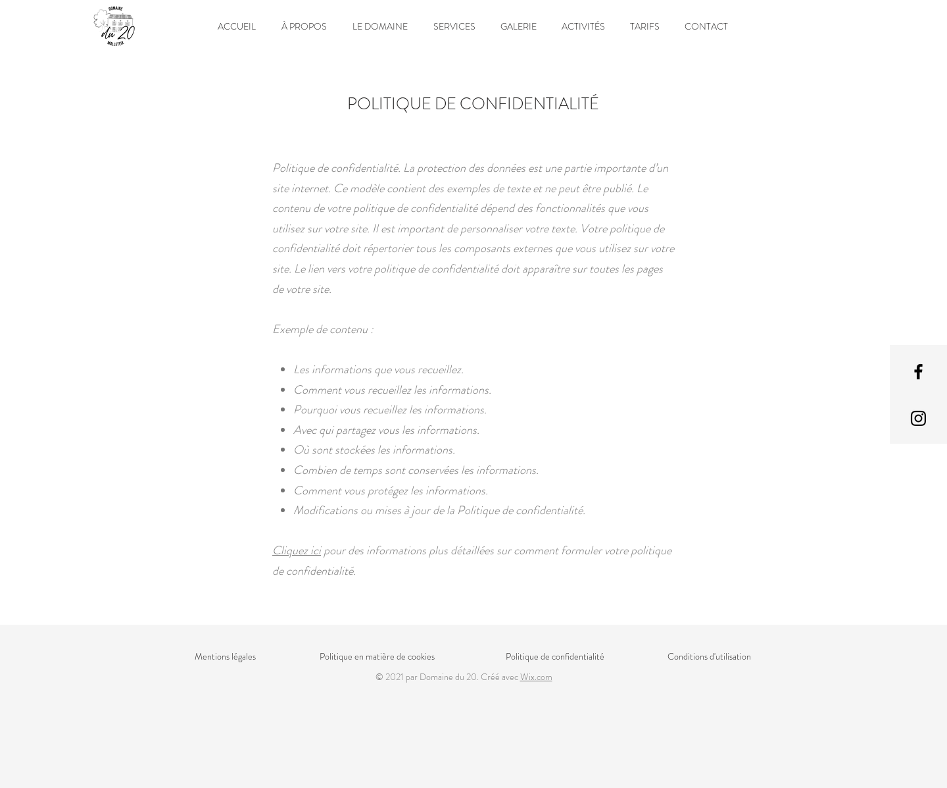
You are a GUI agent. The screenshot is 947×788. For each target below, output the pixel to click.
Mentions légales (225, 656)
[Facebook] (918, 371)
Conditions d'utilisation (709, 656)
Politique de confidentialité (555, 656)
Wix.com (536, 676)
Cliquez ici (296, 550)
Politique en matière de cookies (378, 656)
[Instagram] (918, 418)
